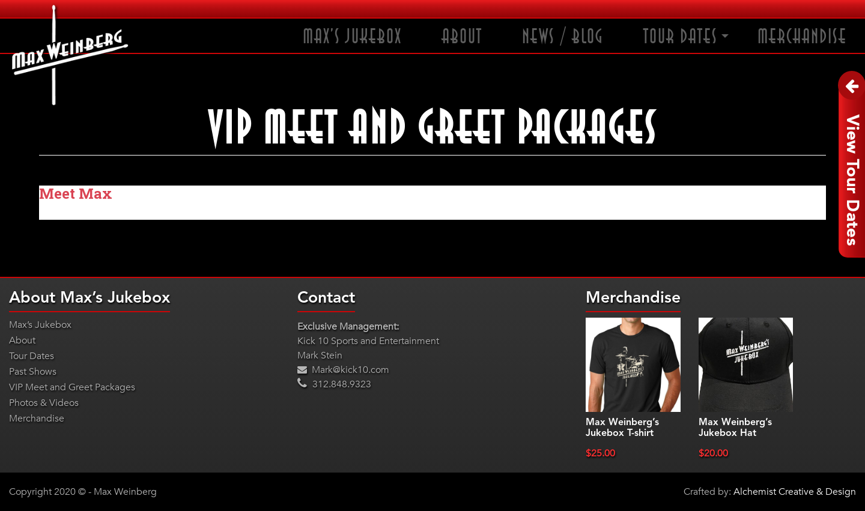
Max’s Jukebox (352, 37)
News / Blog (563, 37)
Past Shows (32, 371)
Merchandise (802, 37)
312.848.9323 (334, 384)
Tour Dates (680, 37)
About (462, 37)
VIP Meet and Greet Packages (72, 387)
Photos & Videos (44, 403)
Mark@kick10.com (343, 369)
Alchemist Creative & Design (794, 491)
